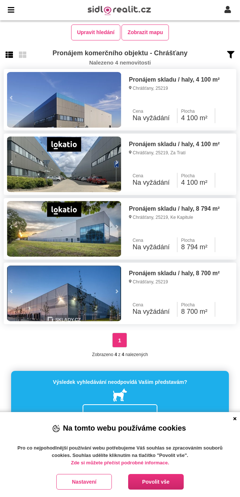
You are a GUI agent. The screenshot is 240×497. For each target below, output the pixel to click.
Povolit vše (156, 482)
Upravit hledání (95, 32)
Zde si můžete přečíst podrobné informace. (120, 462)
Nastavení (84, 482)
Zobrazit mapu (145, 32)
